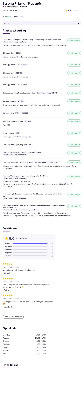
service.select (74, 40)
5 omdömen (77, 11)
